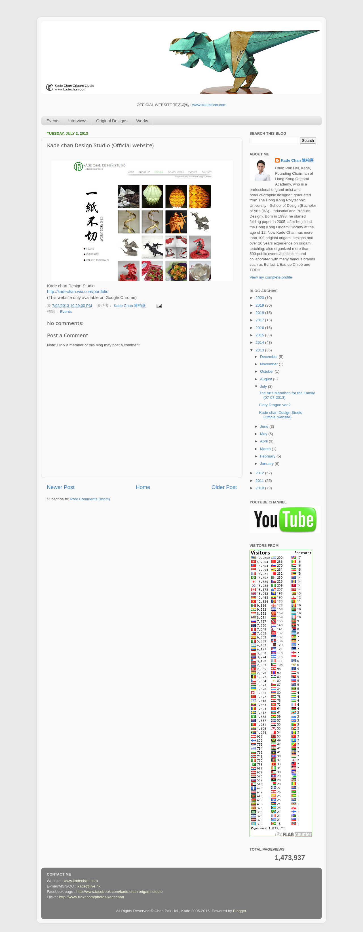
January (267, 463)
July (264, 386)
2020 (260, 298)
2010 (260, 488)
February (268, 456)
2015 (260, 335)
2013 (260, 350)
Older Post (224, 487)
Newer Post (61, 487)
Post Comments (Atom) (90, 499)
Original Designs (111, 120)
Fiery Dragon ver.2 (275, 405)
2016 (260, 328)
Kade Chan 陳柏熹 (130, 305)
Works (142, 120)
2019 (260, 305)
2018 (260, 313)
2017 (260, 320)
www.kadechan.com (209, 105)
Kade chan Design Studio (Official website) (280, 414)
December (269, 357)
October (267, 371)
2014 (260, 342)
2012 (260, 473)
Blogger (239, 911)
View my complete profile (271, 277)
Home (143, 487)
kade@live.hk (88, 886)
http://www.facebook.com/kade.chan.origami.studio (119, 891)
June (264, 426)
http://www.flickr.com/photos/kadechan (91, 897)
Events (53, 120)
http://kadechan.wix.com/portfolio (77, 291)
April (264, 441)
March (266, 449)
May (264, 434)
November (269, 364)
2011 (260, 480)
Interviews (78, 120)
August (266, 379)
